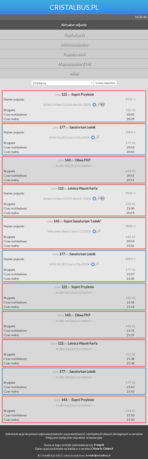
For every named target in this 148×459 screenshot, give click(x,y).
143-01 (130, 171)
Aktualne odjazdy (74, 25)
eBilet (74, 73)
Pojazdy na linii (74, 54)
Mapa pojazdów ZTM (74, 63)
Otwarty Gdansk (102, 448)
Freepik (99, 445)
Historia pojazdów (74, 44)
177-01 (130, 143)
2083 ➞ (130, 132)
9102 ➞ (130, 99)
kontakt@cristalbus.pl (98, 455)
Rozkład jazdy (74, 34)
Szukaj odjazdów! (105, 83)
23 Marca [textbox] (39, 83)
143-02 (130, 236)
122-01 (130, 110)
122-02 (130, 298)
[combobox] (62, 83)
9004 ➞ (130, 226)
